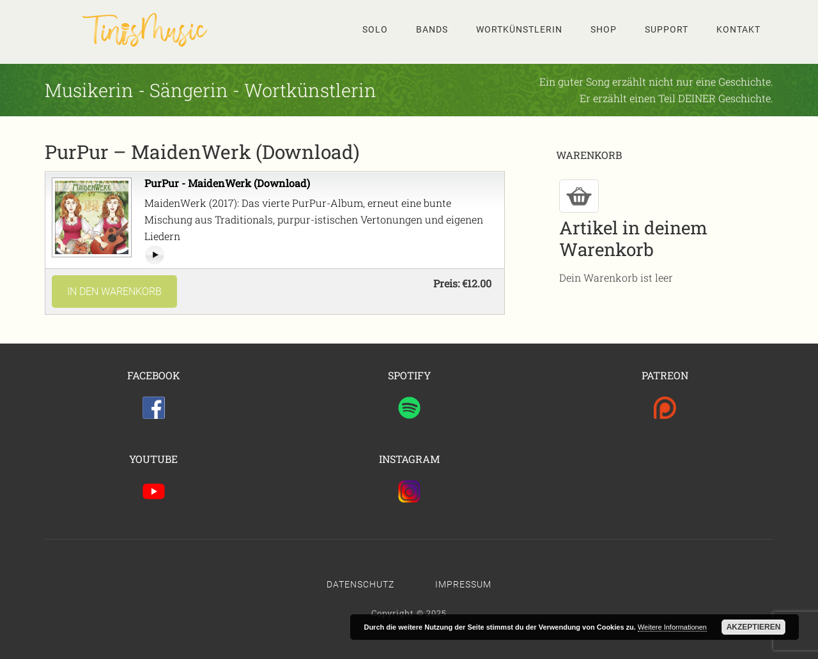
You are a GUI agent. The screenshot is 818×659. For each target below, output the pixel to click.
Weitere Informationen (672, 627)
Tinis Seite (147, 29)
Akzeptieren (754, 627)
